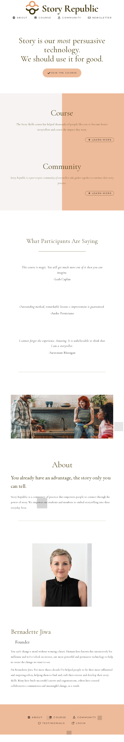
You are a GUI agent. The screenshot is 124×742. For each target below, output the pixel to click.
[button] (20, 18)
